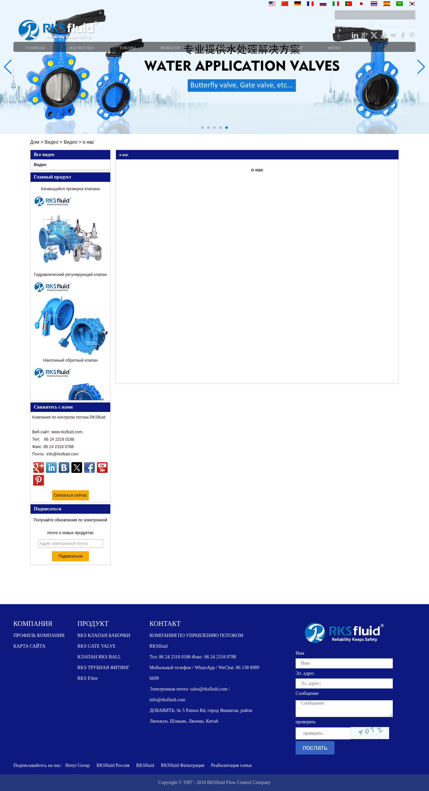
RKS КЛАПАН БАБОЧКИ (103, 635)
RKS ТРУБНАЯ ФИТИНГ (103, 667)
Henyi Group (77, 765)
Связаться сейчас (70, 495)
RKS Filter (87, 678)
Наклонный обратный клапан (70, 361)
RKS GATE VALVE (96, 646)
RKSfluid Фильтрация (182, 765)
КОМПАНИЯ (32, 623)
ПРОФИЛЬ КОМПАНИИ (39, 635)
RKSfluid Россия (113, 765)
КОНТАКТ (165, 623)
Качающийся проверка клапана (70, 190)
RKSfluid (145, 765)
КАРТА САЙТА (29, 646)
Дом (34, 142)
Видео (51, 142)
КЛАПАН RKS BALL (99, 656)
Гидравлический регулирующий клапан (70, 275)
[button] (202, 127)
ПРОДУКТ (93, 623)
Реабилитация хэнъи (231, 765)
